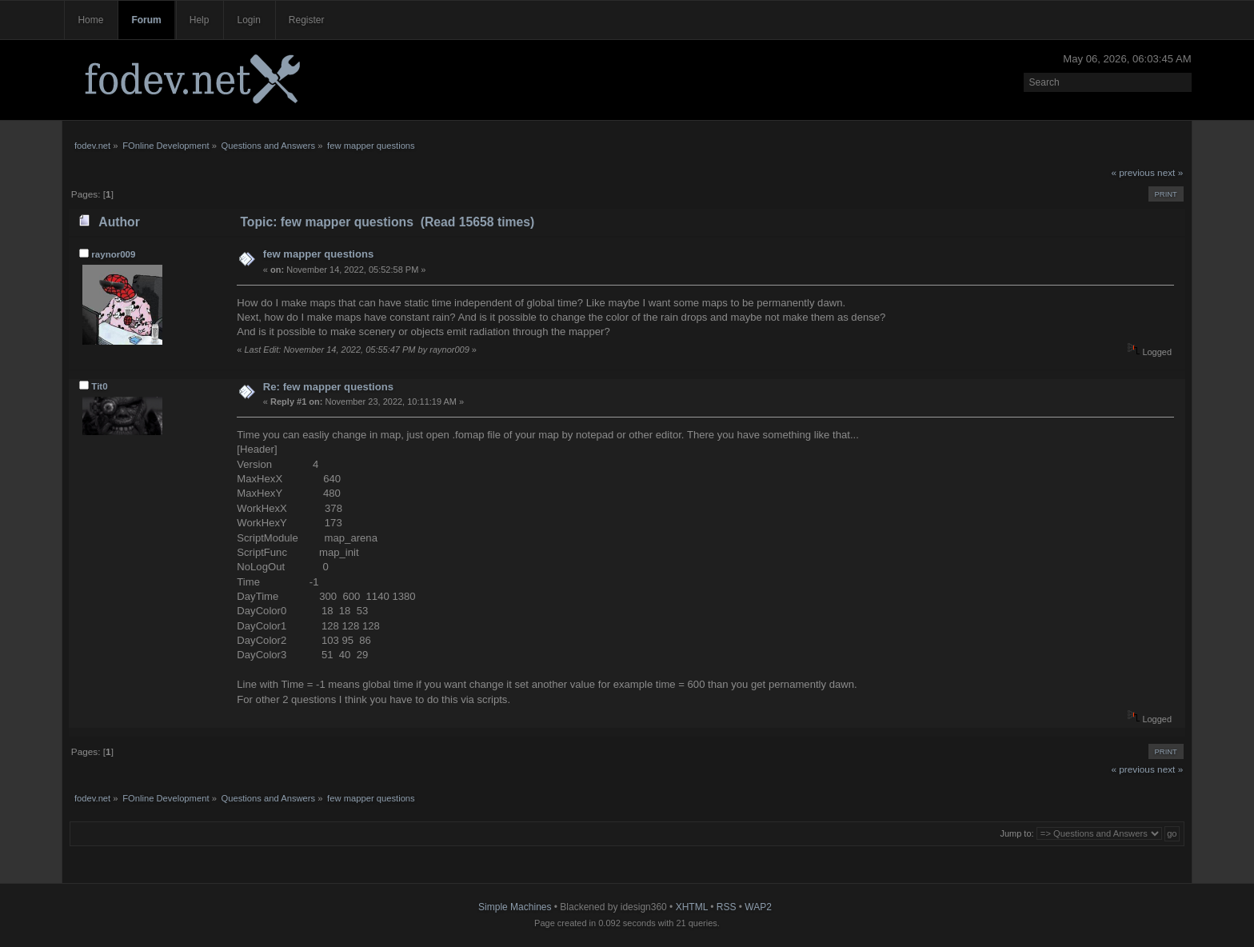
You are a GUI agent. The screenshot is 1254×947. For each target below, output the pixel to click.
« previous (1132, 172)
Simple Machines (514, 907)
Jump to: (1016, 833)
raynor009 (113, 254)
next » (1170, 172)
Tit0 (99, 386)
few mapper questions (318, 254)
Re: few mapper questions (328, 387)
